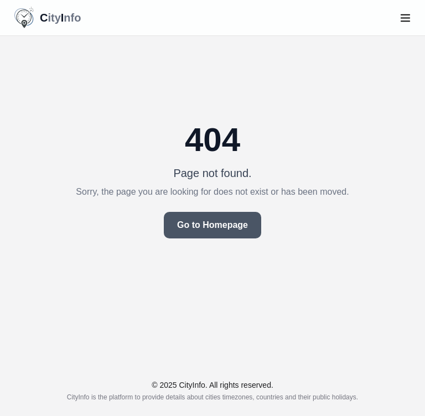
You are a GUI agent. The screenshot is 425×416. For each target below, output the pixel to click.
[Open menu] (405, 18)
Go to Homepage (212, 225)
